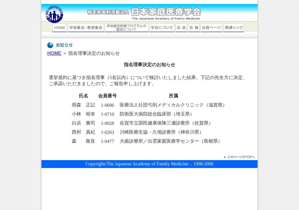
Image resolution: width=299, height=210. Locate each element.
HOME (54, 53)
